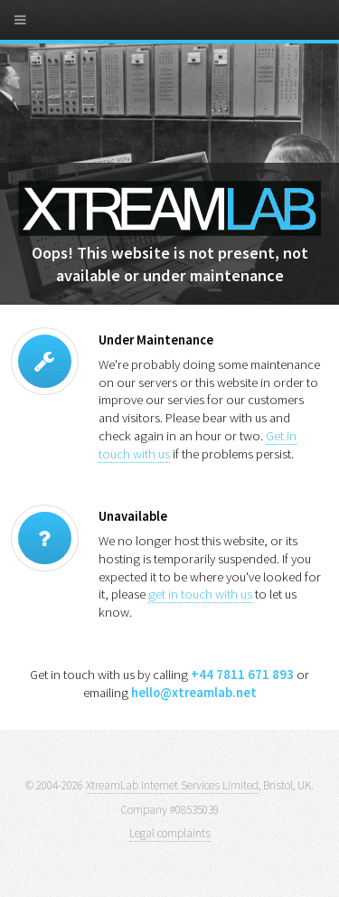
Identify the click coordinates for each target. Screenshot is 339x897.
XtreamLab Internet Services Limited (172, 785)
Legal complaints (170, 833)
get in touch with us (200, 594)
